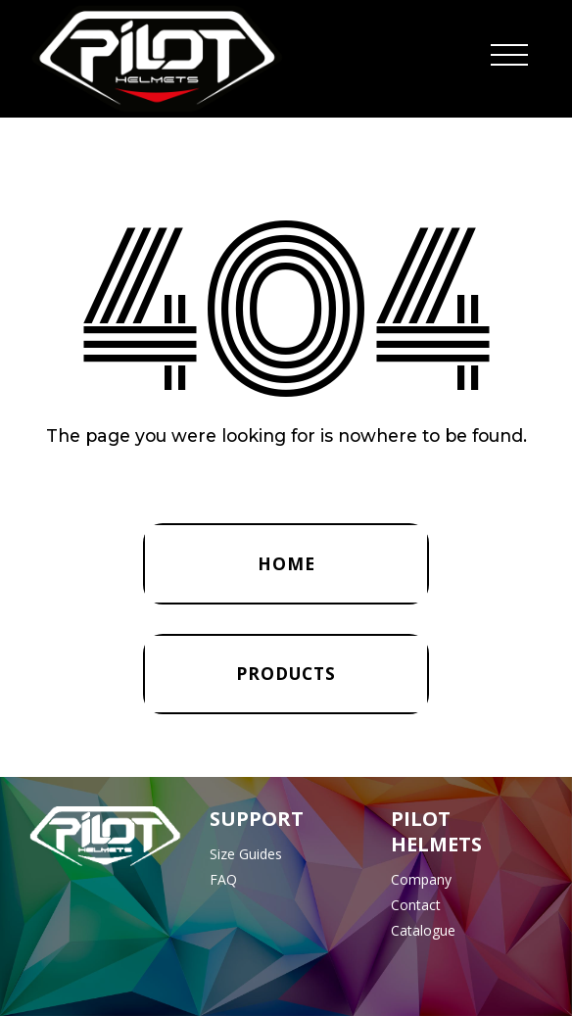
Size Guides (246, 854)
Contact (416, 904)
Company (421, 879)
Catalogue (423, 930)
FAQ (223, 879)
